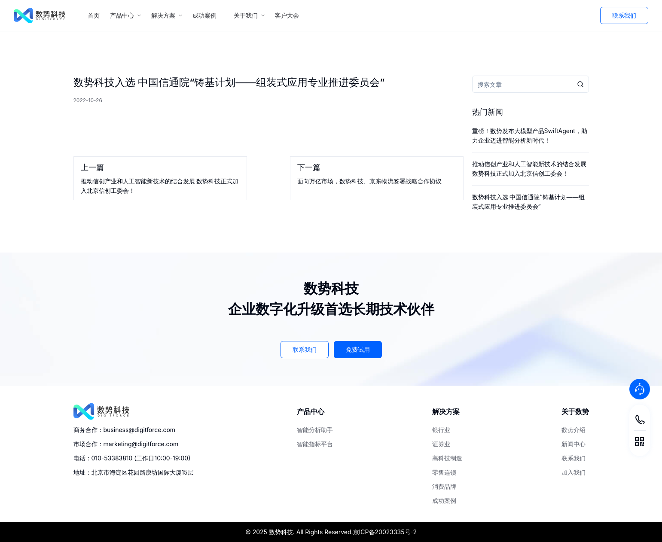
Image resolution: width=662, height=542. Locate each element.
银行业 (441, 429)
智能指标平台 (315, 444)
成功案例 (207, 15)
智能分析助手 (315, 429)
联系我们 (624, 15)
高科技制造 (447, 458)
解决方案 (166, 15)
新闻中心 (573, 444)
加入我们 (573, 472)
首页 (94, 15)
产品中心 (125, 15)
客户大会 (290, 15)
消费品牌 (444, 486)
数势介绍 (573, 429)
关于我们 (249, 15)
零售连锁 (444, 472)
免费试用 (358, 349)
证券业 (441, 444)
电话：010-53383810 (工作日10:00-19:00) (132, 458)
